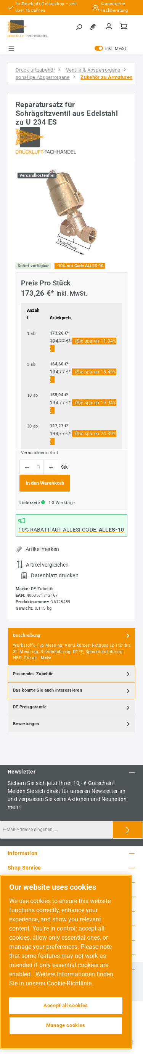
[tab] (71, 647)
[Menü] (11, 48)
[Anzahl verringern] (26, 467)
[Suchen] (79, 27)
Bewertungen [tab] (72, 724)
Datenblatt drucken (54, 575)
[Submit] (127, 830)
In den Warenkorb (45, 483)
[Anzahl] (39, 467)
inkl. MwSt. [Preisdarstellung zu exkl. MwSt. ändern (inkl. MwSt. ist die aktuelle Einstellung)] (111, 48)
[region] (71, 212)
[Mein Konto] (109, 27)
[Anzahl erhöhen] (50, 467)
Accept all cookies (65, 1005)
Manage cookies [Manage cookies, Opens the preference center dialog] (65, 1025)
